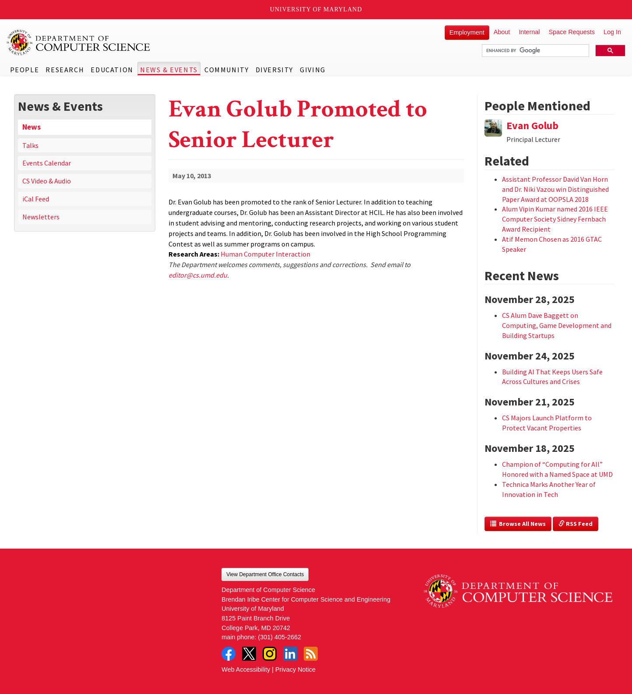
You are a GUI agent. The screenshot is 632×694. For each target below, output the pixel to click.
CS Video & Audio (46, 180)
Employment (467, 32)
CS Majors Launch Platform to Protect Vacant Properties (547, 422)
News (31, 127)
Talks (30, 145)
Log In (612, 31)
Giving (313, 69)
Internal (529, 31)
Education (112, 69)
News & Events (169, 69)
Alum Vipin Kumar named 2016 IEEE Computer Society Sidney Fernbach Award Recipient (555, 218)
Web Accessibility (245, 669)
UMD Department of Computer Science (79, 42)
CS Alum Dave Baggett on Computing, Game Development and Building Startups (556, 325)
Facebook (228, 654)
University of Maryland (316, 9)
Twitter (249, 654)
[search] (534, 51)
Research (65, 69)
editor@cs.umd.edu (198, 275)
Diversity (274, 69)
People (24, 69)
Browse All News (518, 524)
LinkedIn (290, 654)
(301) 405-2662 (279, 637)
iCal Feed (35, 198)
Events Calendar (46, 163)
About (502, 31)
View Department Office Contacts (265, 574)
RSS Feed (575, 524)
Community (226, 69)
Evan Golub (532, 125)
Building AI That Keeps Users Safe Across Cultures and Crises (552, 376)
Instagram (270, 654)
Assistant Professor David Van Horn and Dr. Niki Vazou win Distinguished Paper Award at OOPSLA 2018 (555, 189)
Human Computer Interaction (265, 254)
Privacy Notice (295, 669)
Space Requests (571, 31)
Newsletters (41, 216)
